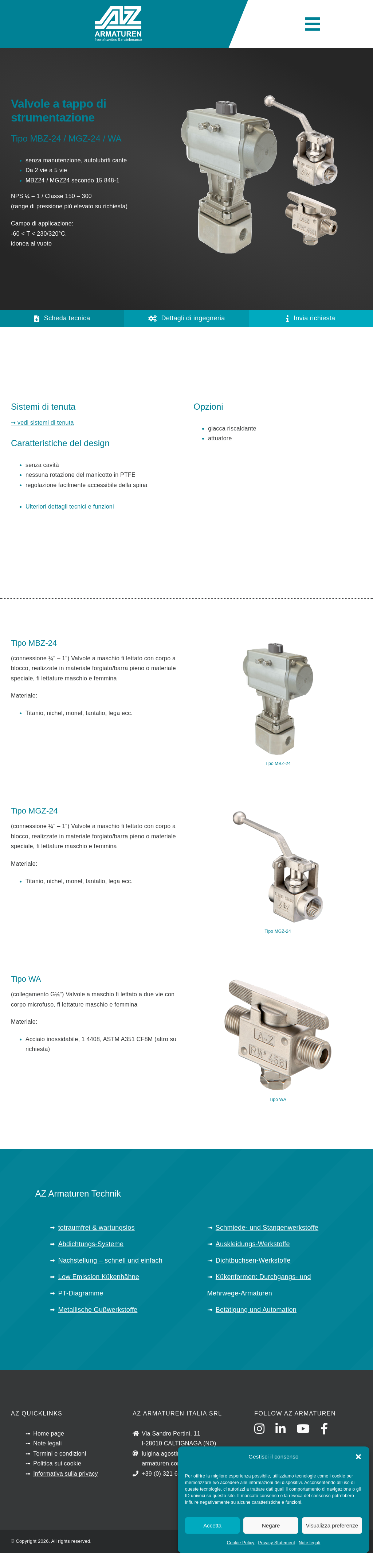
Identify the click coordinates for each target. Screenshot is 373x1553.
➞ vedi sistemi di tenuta (42, 423)
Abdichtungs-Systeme (91, 1244)
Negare (271, 1525)
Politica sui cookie (57, 1463)
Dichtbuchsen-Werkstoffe (253, 1260)
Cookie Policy (241, 1542)
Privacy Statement (276, 1542)
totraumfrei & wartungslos (96, 1227)
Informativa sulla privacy (65, 1474)
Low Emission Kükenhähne (99, 1276)
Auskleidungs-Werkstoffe (253, 1244)
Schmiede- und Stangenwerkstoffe (267, 1227)
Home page (48, 1433)
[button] (358, 1456)
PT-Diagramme (80, 1293)
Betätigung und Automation (256, 1309)
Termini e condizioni (59, 1453)
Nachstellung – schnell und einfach (110, 1260)
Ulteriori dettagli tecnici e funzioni (69, 506)
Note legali (309, 1542)
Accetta (212, 1525)
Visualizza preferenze (332, 1525)
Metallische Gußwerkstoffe (98, 1309)
